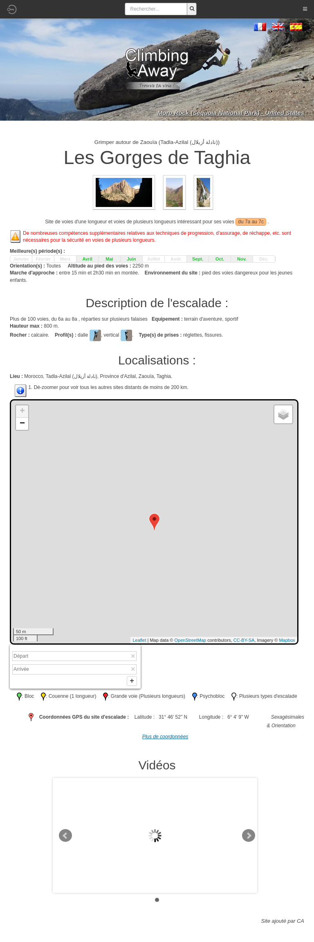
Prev (65, 837)
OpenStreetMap (190, 640)
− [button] (22, 424)
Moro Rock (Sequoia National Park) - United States (230, 112)
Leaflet (139, 640)
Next (248, 837)
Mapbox (287, 640)
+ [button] (22, 411)
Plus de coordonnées (165, 738)
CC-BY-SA (244, 640)
